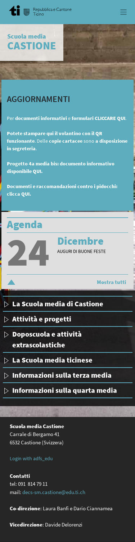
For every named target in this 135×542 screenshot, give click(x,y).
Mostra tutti (111, 282)
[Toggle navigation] (123, 12)
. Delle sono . (67, 141)
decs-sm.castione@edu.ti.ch (53, 492)
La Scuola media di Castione (57, 303)
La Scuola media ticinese (52, 359)
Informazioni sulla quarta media (64, 390)
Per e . (66, 118)
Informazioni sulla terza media (62, 374)
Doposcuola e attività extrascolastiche (47, 339)
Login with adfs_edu (31, 458)
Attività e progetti (41, 318)
